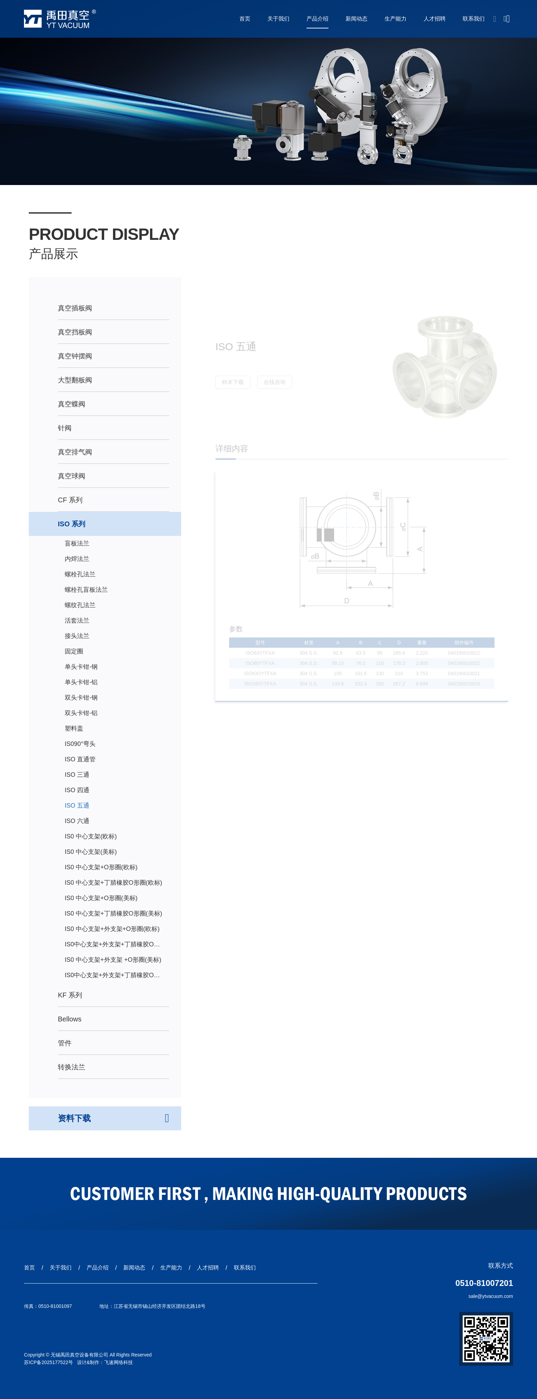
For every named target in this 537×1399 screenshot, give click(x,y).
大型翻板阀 (75, 380)
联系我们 (474, 19)
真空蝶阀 (71, 404)
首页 (244, 19)
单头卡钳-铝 (81, 682)
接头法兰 (77, 636)
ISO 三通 (77, 774)
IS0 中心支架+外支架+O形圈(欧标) (112, 928)
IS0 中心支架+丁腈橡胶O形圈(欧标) (113, 882)
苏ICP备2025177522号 (48, 1362)
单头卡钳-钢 (81, 666)
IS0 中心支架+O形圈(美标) (101, 898)
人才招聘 (435, 19)
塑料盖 (74, 728)
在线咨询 (275, 385)
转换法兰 (71, 1067)
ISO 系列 (71, 524)
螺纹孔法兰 (80, 605)
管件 (65, 1043)
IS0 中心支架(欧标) (91, 836)
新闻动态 (356, 19)
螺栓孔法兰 (80, 574)
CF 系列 (70, 500)
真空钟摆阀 (75, 356)
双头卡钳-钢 (81, 697)
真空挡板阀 (75, 332)
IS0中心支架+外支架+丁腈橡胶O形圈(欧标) (112, 946)
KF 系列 (70, 995)
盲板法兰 (77, 543)
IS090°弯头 (80, 743)
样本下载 (233, 385)
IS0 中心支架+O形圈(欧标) (101, 867)
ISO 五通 (77, 805)
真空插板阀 (75, 308)
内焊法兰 (77, 558)
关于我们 (278, 19)
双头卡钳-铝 (81, 713)
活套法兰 (77, 620)
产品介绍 (317, 19)
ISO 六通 (77, 821)
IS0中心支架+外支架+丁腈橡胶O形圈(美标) (112, 977)
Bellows (70, 1019)
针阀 (65, 428)
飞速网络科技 (118, 1362)
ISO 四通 (77, 790)
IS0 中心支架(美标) (91, 851)
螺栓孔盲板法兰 (86, 589)
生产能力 (396, 19)
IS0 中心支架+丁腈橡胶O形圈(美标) (113, 913)
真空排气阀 (75, 452)
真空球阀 (71, 476)
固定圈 (74, 651)
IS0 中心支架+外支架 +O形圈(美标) (113, 959)
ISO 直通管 (80, 759)
